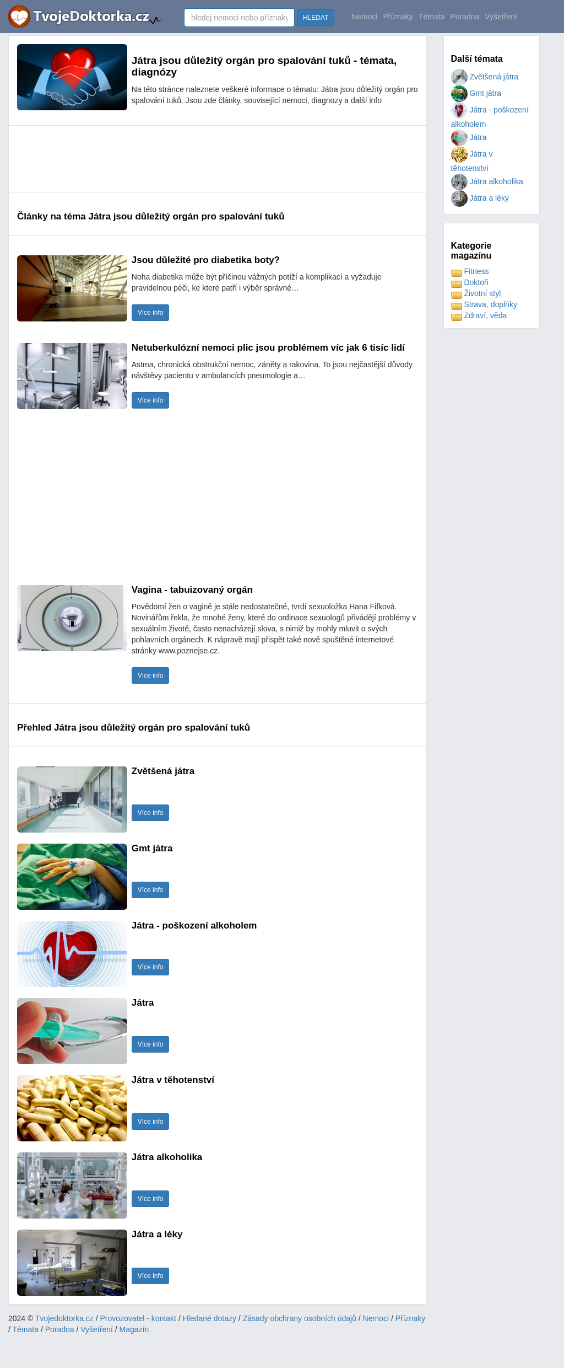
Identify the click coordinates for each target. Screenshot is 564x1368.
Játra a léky (480, 198)
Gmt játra (476, 93)
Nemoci (364, 16)
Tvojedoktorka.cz (64, 1318)
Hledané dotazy (209, 1318)
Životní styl (476, 293)
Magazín (134, 1329)
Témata (431, 16)
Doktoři (470, 282)
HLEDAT (315, 18)
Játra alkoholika (487, 181)
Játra (469, 137)
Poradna (464, 16)
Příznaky (398, 16)
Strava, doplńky (484, 304)
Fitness (470, 271)
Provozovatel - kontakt (138, 1318)
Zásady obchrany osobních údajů (299, 1318)
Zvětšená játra (485, 76)
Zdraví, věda (479, 315)
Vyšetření (501, 16)
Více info (151, 312)
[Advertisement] (217, 159)
